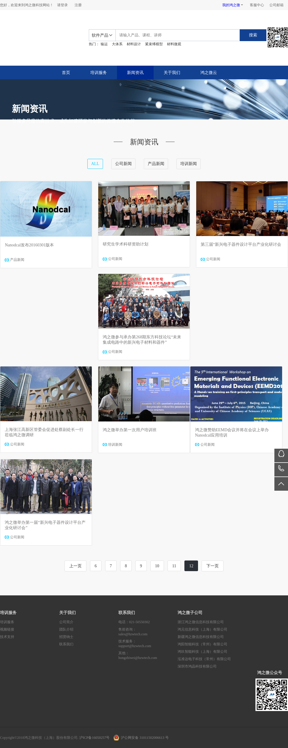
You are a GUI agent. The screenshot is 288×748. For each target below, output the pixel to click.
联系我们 (66, 644)
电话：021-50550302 (134, 622)
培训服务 (98, 72)
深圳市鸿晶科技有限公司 (197, 666)
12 (191, 566)
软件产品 (100, 35)
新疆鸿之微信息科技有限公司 (201, 637)
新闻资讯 (135, 72)
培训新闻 (188, 163)
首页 (66, 72)
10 (157, 566)
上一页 (75, 566)
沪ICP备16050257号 (94, 738)
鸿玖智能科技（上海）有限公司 (202, 652)
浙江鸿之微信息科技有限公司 (201, 622)
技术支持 (7, 637)
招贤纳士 (66, 637)
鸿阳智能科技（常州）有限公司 (202, 644)
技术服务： (148, 643)
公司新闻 (123, 163)
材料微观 (174, 44)
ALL (95, 163)
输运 (104, 44)
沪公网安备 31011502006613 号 (145, 738)
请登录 (62, 5)
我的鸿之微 (231, 5)
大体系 (117, 44)
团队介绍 (66, 629)
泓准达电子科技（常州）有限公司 (204, 659)
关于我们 (172, 72)
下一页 (212, 566)
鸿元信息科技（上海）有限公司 (202, 629)
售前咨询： (148, 631)
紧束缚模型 (154, 44)
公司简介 (66, 622)
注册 (78, 5)
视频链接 (7, 629)
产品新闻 (156, 163)
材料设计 (134, 44)
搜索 (253, 35)
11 (174, 566)
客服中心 (257, 5)
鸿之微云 (208, 72)
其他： (148, 655)
